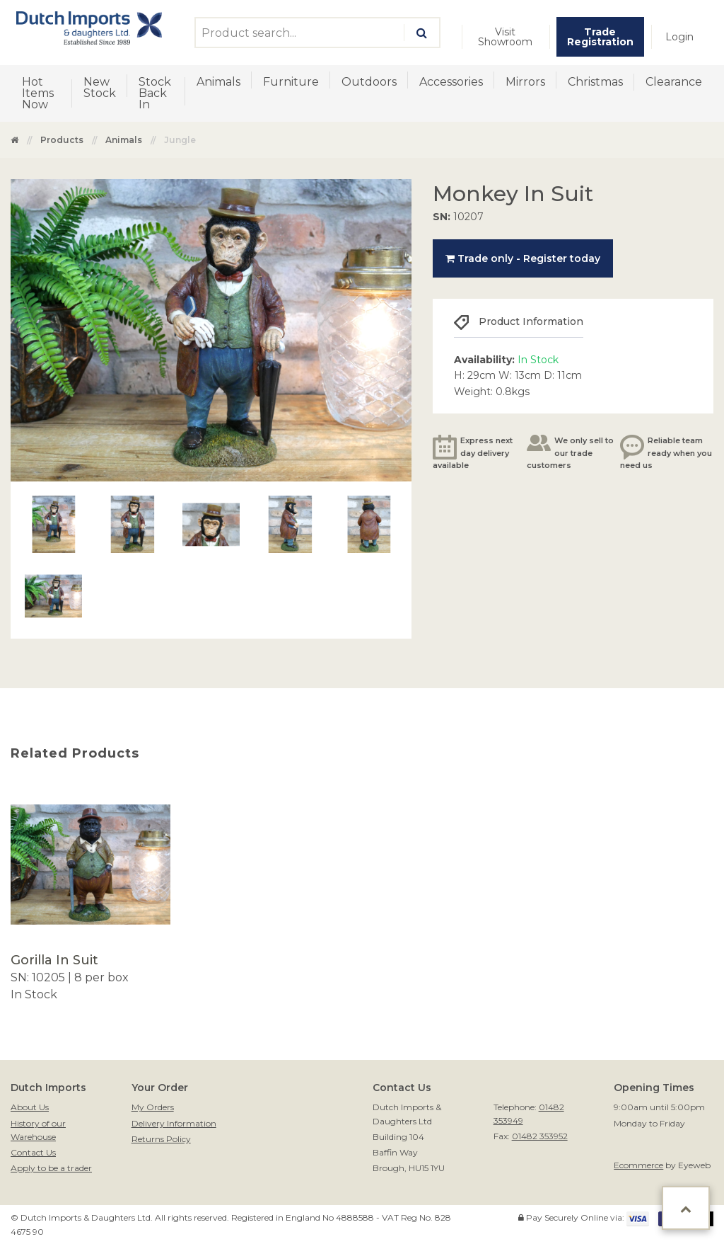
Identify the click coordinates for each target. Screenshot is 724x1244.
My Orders (153, 1107)
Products (61, 140)
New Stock (99, 87)
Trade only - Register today (522, 258)
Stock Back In (155, 93)
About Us (30, 1107)
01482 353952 (540, 1136)
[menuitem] (505, 37)
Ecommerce (638, 1165)
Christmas (595, 82)
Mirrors (525, 82)
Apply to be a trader (51, 1168)
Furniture (291, 82)
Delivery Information (174, 1123)
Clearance (674, 82)
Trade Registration (600, 36)
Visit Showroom (505, 36)
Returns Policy (161, 1139)
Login (679, 36)
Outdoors (369, 82)
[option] (90, 893)
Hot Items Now (38, 93)
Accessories (451, 82)
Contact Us (33, 1152)
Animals (218, 82)
